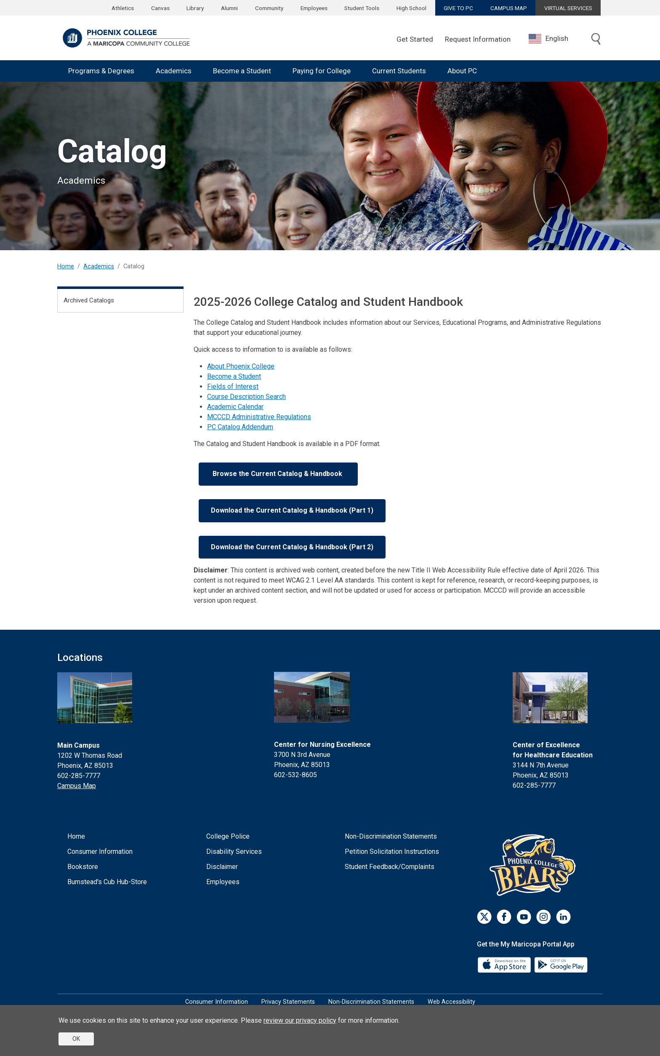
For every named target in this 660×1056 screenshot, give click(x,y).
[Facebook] (504, 916)
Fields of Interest (232, 386)
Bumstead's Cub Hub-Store (107, 882)
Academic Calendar (235, 407)
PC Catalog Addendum (240, 427)
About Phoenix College (240, 366)
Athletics (123, 8)
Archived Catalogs (89, 300)
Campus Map (76, 786)
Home (65, 266)
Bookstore (82, 867)
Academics (174, 71)
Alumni (229, 8)
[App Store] (505, 964)
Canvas (160, 8)
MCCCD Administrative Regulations (259, 417)
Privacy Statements (288, 1001)
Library (195, 8)
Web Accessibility (451, 1001)
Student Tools (361, 8)
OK (76, 1038)
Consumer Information (100, 851)
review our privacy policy (299, 1020)
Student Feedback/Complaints (389, 867)
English (548, 39)
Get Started (415, 39)
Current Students (399, 71)
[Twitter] (484, 916)
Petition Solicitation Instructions (392, 851)
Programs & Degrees (101, 71)
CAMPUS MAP (508, 8)
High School (411, 8)
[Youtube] (523, 916)
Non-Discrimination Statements (391, 836)
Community (269, 8)
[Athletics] (534, 865)
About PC (462, 71)
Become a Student (242, 71)
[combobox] (554, 38)
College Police (228, 836)
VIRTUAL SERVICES (568, 8)
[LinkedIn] (563, 916)
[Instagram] (543, 916)
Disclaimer (222, 867)
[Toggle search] (596, 39)
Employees (314, 8)
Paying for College (322, 71)
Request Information (478, 39)
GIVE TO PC (458, 8)
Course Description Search (246, 397)
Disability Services (234, 851)
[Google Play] (560, 964)
